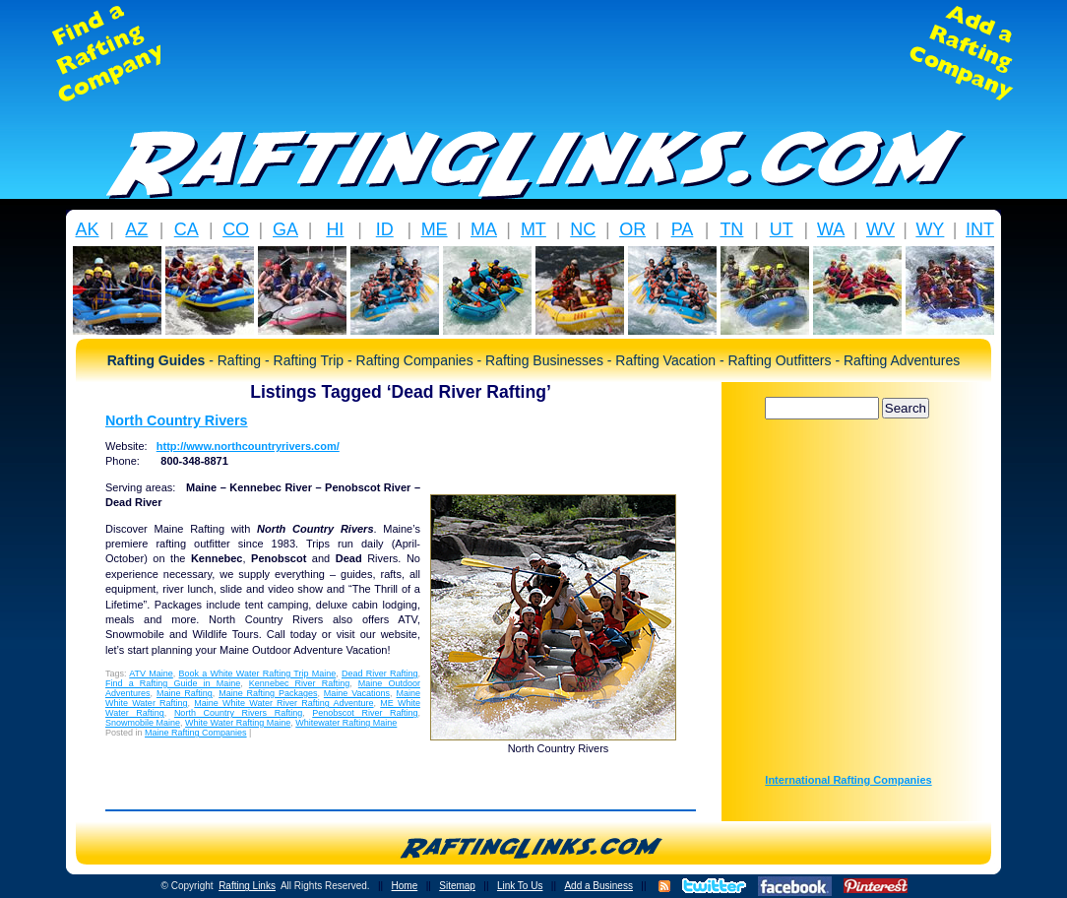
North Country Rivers (176, 420)
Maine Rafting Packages (268, 693)
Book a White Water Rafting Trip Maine (258, 673)
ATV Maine (151, 673)
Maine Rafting (185, 693)
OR (632, 229)
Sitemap (457, 885)
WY (929, 229)
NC (583, 229)
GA (285, 229)
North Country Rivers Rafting (238, 713)
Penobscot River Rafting (364, 713)
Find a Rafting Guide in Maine (172, 683)
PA (682, 229)
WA (831, 229)
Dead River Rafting (380, 673)
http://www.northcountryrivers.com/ (248, 446)
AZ (136, 229)
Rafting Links (247, 885)
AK (86, 229)
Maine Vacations (357, 693)
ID (385, 229)
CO (235, 229)
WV (880, 229)
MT (533, 229)
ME (434, 229)
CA (186, 229)
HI (335, 229)
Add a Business (598, 885)
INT (980, 229)
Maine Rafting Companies (196, 733)
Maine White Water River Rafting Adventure (283, 703)
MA (484, 229)
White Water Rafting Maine (237, 723)
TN (731, 229)
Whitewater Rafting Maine (346, 723)
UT (781, 229)
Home (405, 885)
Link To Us (520, 885)
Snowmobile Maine (142, 723)
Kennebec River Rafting (299, 683)
